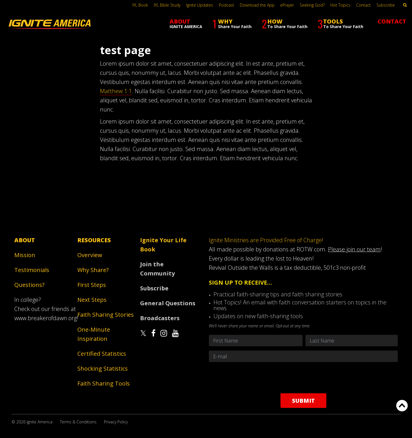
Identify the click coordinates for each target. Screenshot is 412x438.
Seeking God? (312, 5)
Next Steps (92, 300)
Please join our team (354, 249)
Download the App (257, 5)
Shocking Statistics (102, 368)
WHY (232, 24)
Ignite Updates (199, 5)
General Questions (167, 303)
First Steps (91, 285)
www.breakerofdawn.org (45, 318)
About (24, 240)
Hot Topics (340, 5)
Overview (89, 255)
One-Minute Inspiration (93, 334)
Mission (24, 255)
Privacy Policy (116, 422)
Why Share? (93, 270)
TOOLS (340, 24)
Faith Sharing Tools (103, 383)
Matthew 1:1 (116, 91)
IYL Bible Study (167, 5)
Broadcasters (160, 318)
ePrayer (287, 5)
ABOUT (186, 23)
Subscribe (385, 5)
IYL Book (140, 5)
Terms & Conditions (78, 422)
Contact (363, 5)
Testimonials (31, 270)
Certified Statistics (101, 353)
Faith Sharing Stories (105, 314)
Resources (94, 240)
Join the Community (157, 268)
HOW (284, 24)
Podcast (226, 5)
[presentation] (303, 377)
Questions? (29, 285)
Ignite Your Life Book (163, 244)
